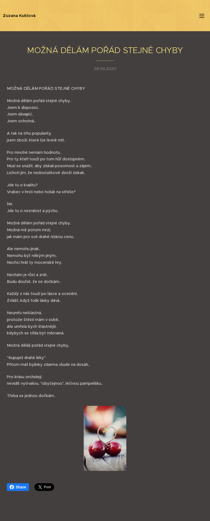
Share (18, 487)
